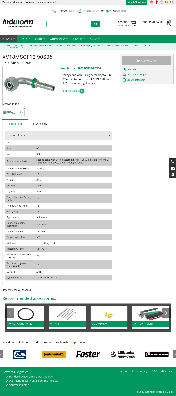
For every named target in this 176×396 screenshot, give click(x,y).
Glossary (166, 371)
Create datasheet (133, 79)
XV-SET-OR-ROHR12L (20, 323)
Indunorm (77, 38)
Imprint (123, 371)
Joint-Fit (23, 38)
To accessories (72, 91)
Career (93, 38)
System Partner (57, 38)
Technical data (16, 135)
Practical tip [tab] (40, 123)
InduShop (7, 38)
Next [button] (166, 313)
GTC (154, 371)
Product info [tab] (15, 124)
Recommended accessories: (29, 298)
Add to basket (146, 60)
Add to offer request (135, 74)
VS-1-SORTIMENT (143, 323)
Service (38, 38)
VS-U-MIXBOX (99, 323)
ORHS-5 (54, 323)
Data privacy (139, 371)
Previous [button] (9, 313)
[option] (9, 112)
